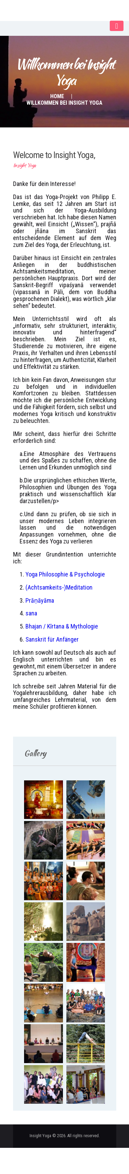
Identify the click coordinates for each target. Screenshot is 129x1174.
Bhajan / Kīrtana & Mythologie (61, 626)
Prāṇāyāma (39, 600)
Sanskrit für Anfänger (52, 639)
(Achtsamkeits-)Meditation (59, 587)
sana (31, 613)
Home (57, 96)
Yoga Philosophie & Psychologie (65, 574)
